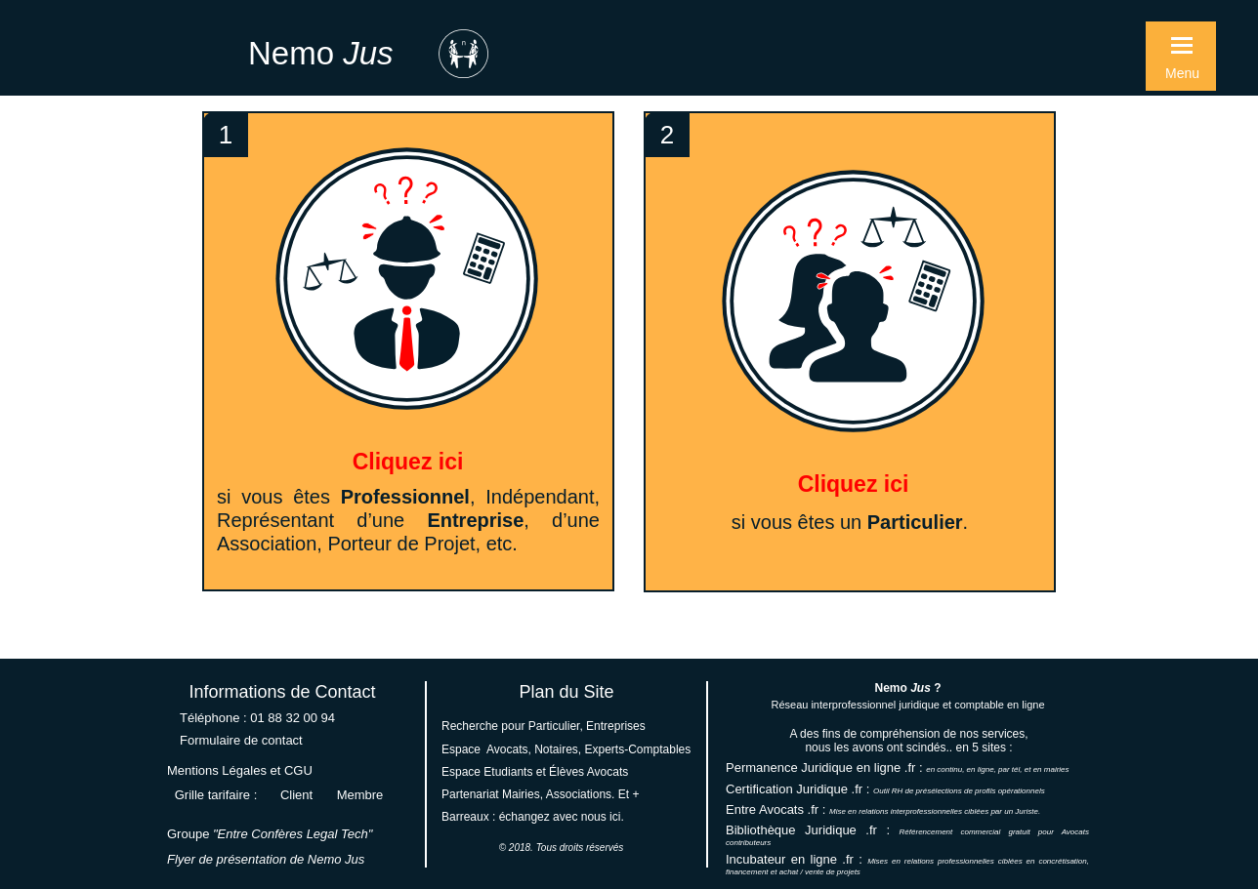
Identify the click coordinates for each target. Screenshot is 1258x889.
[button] (1181, 56)
